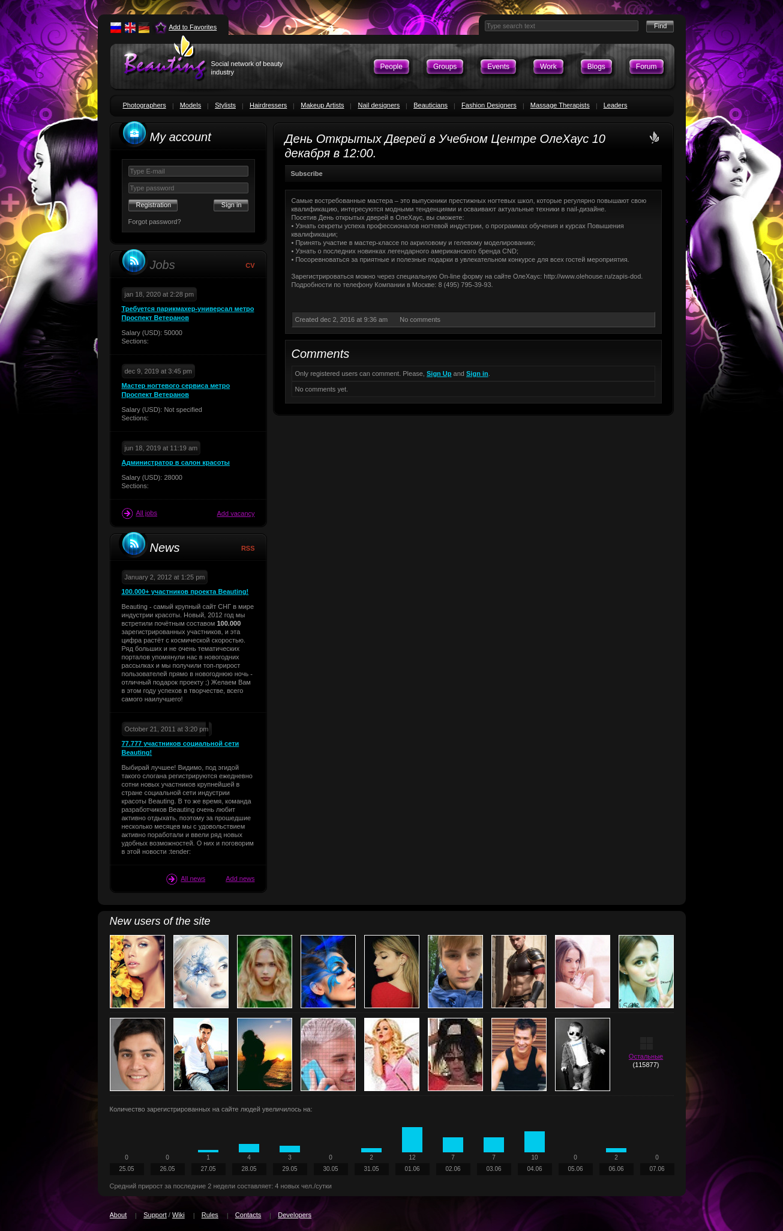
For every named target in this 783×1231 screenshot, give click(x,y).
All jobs (139, 513)
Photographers (144, 105)
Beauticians (430, 105)
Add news (240, 878)
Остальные (646, 1056)
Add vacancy (236, 513)
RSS (248, 548)
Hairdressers (268, 105)
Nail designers (379, 105)
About (118, 1214)
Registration (154, 204)
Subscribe (307, 173)
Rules (210, 1214)
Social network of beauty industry (247, 68)
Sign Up (439, 373)
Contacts (248, 1214)
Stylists (225, 105)
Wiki (178, 1214)
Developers (294, 1214)
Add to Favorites (193, 27)
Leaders (616, 105)
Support (155, 1214)
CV (249, 265)
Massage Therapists (560, 105)
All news (185, 879)
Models (190, 105)
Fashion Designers (489, 105)
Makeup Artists (322, 105)
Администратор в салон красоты (176, 462)
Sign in (477, 373)
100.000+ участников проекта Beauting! (185, 591)
